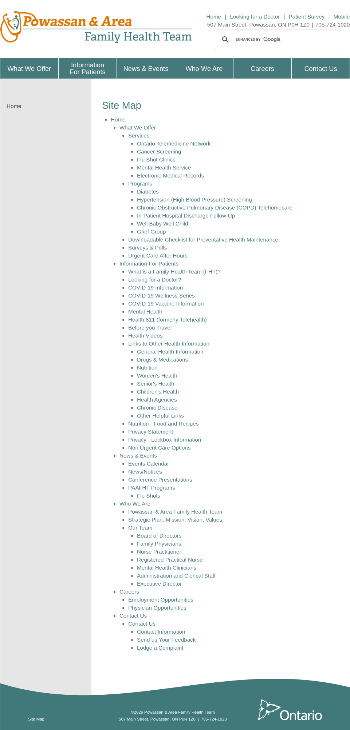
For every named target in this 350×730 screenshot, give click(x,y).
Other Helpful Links (160, 415)
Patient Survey (307, 16)
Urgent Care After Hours (158, 255)
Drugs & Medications (162, 359)
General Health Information (170, 351)
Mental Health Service (164, 167)
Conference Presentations (160, 479)
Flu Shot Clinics (156, 159)
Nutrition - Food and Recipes (163, 423)
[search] (277, 39)
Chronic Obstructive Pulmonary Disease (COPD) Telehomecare (214, 207)
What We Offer (137, 127)
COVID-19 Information (155, 287)
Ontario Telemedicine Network (174, 143)
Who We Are (134, 503)
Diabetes (148, 191)
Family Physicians (159, 543)
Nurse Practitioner (159, 552)
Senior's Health (155, 383)
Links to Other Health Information (168, 343)
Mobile (342, 16)
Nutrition (147, 367)
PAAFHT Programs (151, 487)
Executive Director (159, 584)
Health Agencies (157, 399)
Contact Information (161, 632)
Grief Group (151, 231)
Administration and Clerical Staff (176, 576)
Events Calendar (148, 463)
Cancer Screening (159, 151)
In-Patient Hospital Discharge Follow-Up (186, 215)
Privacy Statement (150, 431)
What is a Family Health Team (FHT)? (174, 271)
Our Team (140, 527)
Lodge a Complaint (160, 648)
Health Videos (145, 335)
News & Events (138, 455)
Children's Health (158, 391)
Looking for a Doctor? (154, 279)
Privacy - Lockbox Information (164, 439)
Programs (140, 183)
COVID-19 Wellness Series (161, 295)
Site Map (36, 719)
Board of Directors (159, 535)
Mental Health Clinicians (166, 568)
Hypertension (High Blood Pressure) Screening (194, 199)
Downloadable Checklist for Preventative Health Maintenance (203, 239)
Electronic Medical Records (170, 175)
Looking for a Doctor (255, 16)
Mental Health (145, 311)
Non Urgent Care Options (159, 447)
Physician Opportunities (157, 608)
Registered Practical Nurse (170, 560)
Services (138, 135)
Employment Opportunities (160, 600)
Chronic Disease (157, 407)
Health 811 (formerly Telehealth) (167, 319)
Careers (129, 592)
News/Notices (145, 471)
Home (214, 16)
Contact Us (133, 616)
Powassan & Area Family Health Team (175, 511)
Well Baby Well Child (162, 223)
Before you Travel (150, 327)
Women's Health (157, 375)
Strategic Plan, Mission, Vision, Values (175, 519)
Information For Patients (148, 263)
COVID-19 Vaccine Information (166, 303)
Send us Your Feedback (166, 640)
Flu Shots (148, 495)
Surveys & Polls (147, 247)
